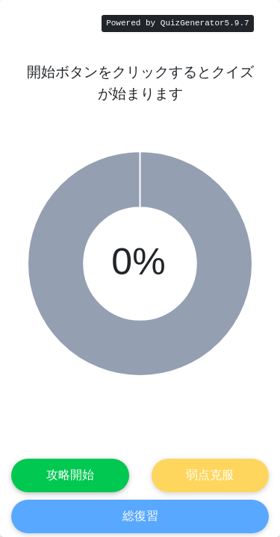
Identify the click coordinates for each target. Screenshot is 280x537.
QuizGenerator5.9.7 (205, 23)
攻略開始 (70, 474)
